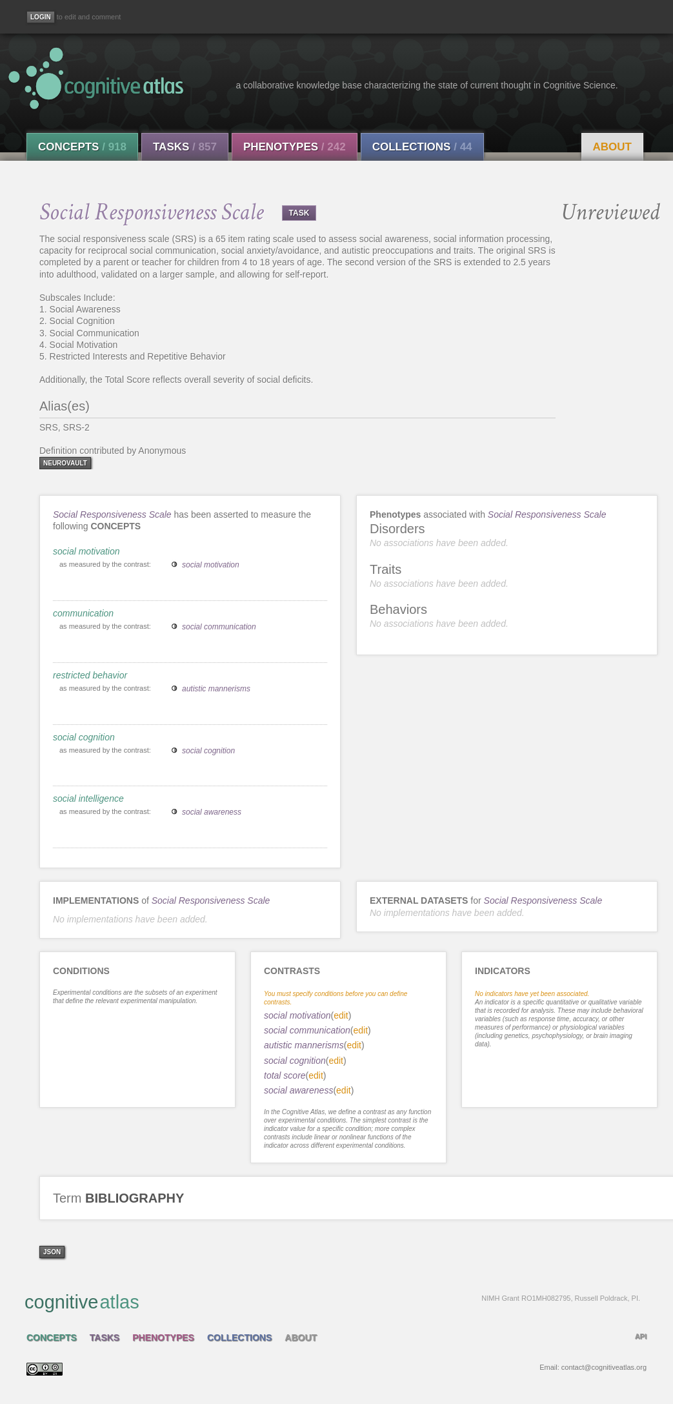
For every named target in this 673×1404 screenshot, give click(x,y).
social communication (219, 626)
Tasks (185, 147)
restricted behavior (90, 675)
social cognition (84, 737)
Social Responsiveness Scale (112, 514)
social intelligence (88, 798)
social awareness (211, 812)
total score (285, 1075)
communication (83, 613)
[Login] (40, 17)
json (52, 1252)
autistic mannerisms (216, 688)
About (612, 147)
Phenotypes (294, 147)
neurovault (65, 463)
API (641, 1336)
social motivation (86, 551)
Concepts (82, 147)
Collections (422, 147)
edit (341, 1015)
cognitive (332, 1301)
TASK (299, 213)
